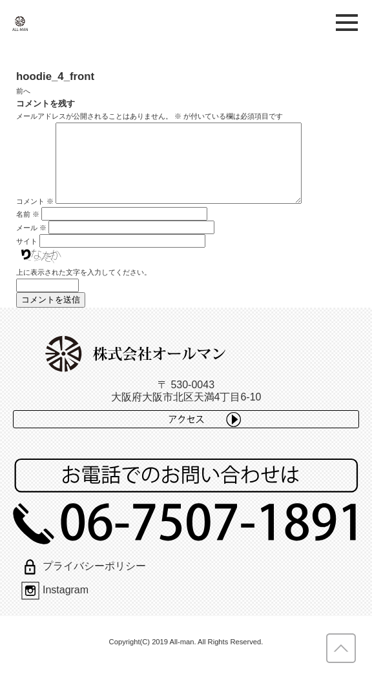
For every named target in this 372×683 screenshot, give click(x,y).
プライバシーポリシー (83, 581)
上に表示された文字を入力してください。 (83, 288)
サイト (26, 257)
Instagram (55, 605)
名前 (27, 229)
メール (31, 243)
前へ (23, 91)
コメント (35, 217)
